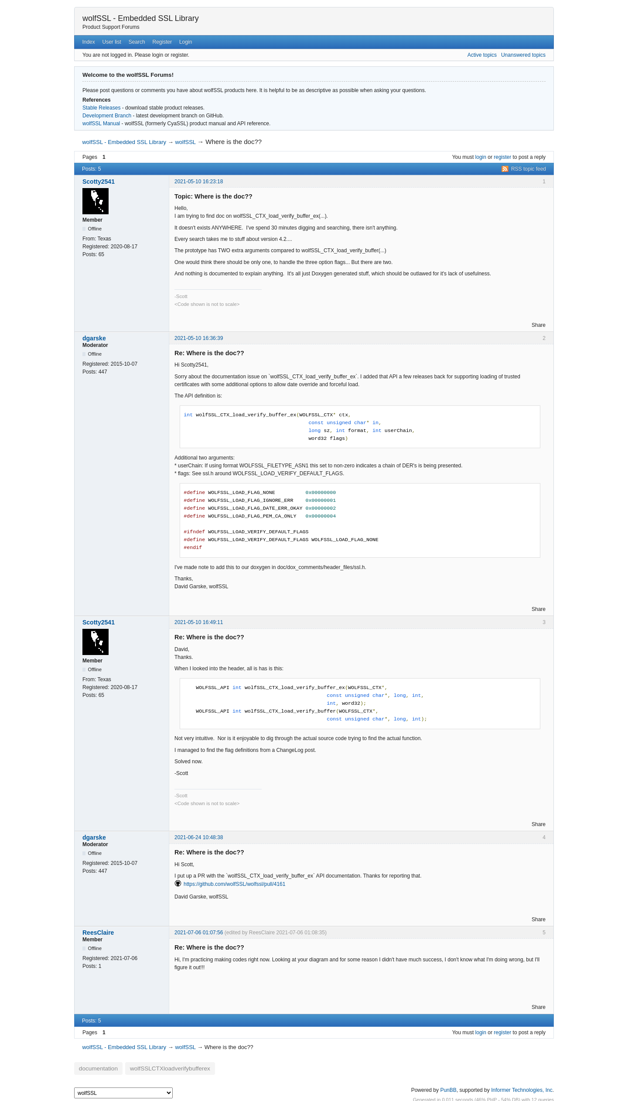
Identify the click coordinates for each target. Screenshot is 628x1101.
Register (162, 42)
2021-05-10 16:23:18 (198, 181)
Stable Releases (101, 108)
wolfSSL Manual (101, 123)
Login (185, 42)
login (480, 157)
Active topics (482, 55)
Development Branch (106, 116)
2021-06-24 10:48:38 (198, 837)
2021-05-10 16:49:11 (198, 622)
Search (137, 42)
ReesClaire (98, 932)
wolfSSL (185, 142)
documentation (94, 1067)
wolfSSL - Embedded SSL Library (140, 18)
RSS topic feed (528, 169)
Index (88, 42)
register (502, 157)
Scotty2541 (98, 181)
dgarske (94, 338)
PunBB (448, 1087)
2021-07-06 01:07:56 (198, 933)
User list (111, 42)
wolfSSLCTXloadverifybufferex (154, 1067)
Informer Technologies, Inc (522, 1087)
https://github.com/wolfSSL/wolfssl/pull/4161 (234, 884)
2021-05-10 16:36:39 (198, 338)
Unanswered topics (523, 55)
